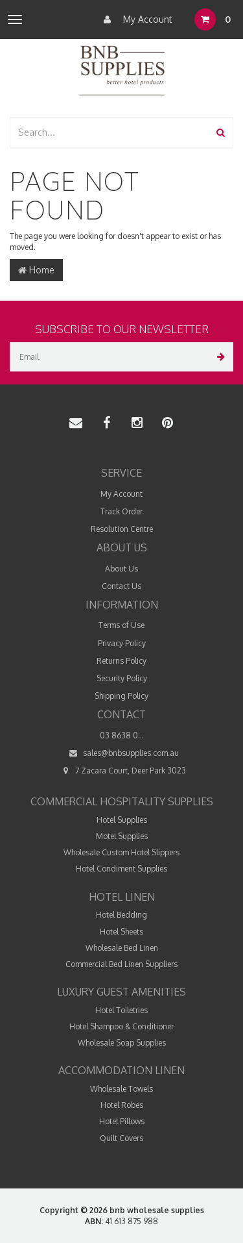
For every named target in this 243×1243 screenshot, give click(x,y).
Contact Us (121, 586)
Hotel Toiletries (121, 1010)
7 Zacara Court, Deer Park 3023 (121, 770)
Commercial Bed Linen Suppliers (121, 964)
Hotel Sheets (121, 931)
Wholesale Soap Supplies (122, 1043)
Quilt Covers (121, 1138)
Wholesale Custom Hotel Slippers (121, 852)
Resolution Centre (122, 529)
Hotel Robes (121, 1105)
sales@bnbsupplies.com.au (122, 753)
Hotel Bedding (121, 915)
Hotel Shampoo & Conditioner (121, 1026)
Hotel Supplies (122, 820)
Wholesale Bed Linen (122, 948)
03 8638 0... (122, 735)
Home (36, 269)
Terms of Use (121, 625)
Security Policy (122, 678)
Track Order (121, 511)
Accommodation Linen (121, 1070)
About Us (121, 568)
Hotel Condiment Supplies (121, 868)
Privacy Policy (122, 643)
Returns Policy (121, 661)
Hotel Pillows (122, 1121)
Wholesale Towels (121, 1089)
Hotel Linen (122, 896)
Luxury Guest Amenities (121, 991)
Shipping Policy (121, 696)
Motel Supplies (122, 836)
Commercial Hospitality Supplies (121, 801)
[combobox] (109, 132)
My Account (134, 19)
